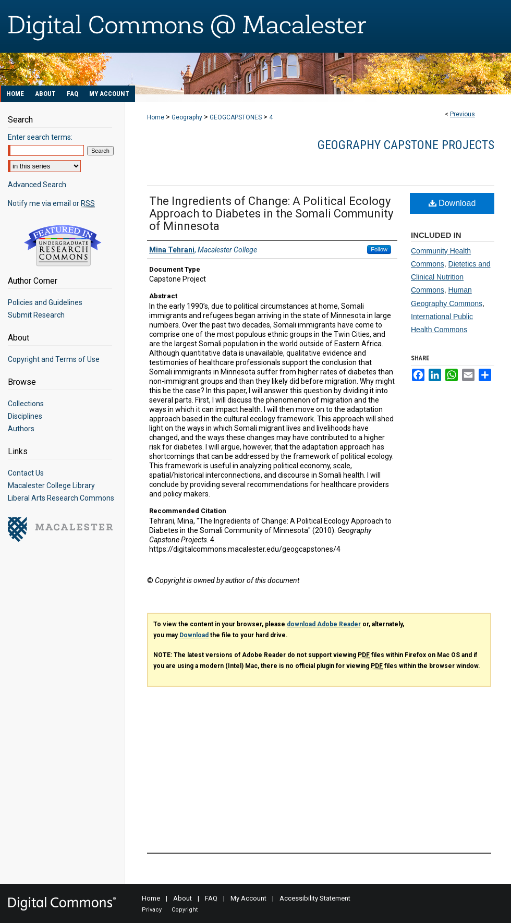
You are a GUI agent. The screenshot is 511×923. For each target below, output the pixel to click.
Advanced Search (37, 184)
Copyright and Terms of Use (54, 359)
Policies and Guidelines (45, 302)
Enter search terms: (40, 137)
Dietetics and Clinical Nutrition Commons (451, 277)
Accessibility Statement (314, 898)
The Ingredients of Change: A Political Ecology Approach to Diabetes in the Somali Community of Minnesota (271, 214)
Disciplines (25, 416)
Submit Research (36, 315)
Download (452, 203)
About (182, 898)
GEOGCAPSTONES (236, 117)
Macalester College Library (51, 485)
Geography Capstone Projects (406, 145)
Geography (187, 117)
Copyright (185, 909)
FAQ (211, 898)
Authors (21, 428)
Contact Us (26, 473)
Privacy (152, 909)
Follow (379, 249)
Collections (26, 403)
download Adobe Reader (324, 624)
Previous (462, 114)
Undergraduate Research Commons (62, 246)
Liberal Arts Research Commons (61, 498)
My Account (248, 898)
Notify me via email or (51, 203)
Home (155, 117)
